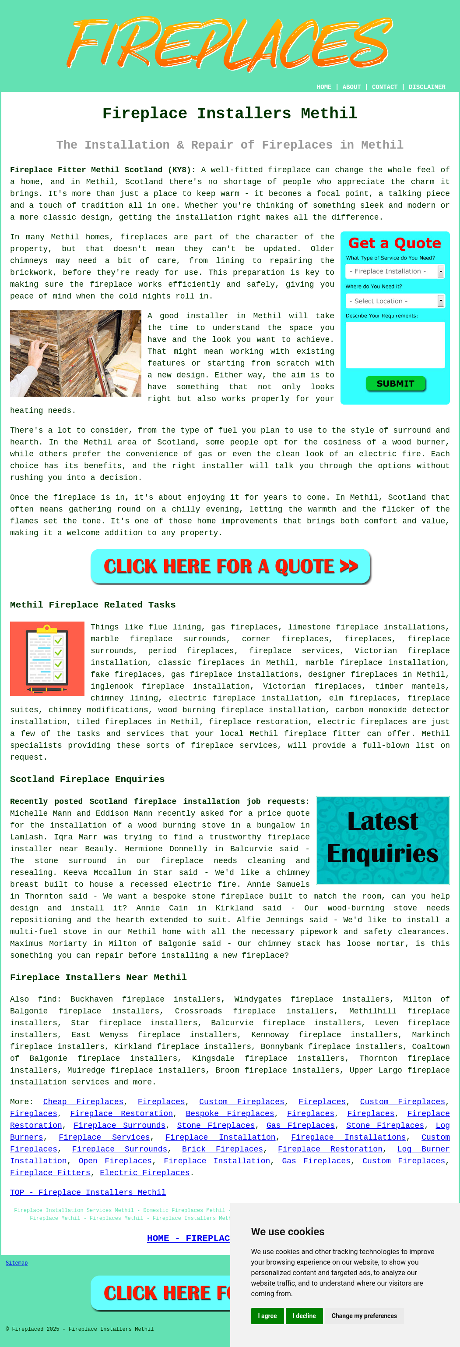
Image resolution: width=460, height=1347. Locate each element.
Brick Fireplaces (222, 1149)
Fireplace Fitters (50, 1173)
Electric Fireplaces (145, 1173)
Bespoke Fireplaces (230, 1113)
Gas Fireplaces (301, 1125)
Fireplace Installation (220, 1137)
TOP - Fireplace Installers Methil (88, 1192)
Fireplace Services (104, 1137)
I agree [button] (267, 1315)
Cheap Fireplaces (83, 1102)
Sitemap (17, 1263)
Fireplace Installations (348, 1137)
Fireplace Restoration (121, 1113)
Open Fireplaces (115, 1161)
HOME (324, 87)
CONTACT (385, 87)
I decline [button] (304, 1315)
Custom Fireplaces (241, 1102)
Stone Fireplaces (216, 1125)
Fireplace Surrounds (119, 1125)
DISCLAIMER (427, 87)
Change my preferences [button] (364, 1315)
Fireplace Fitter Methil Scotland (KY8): (103, 170)
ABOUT (352, 87)
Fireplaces (161, 1102)
